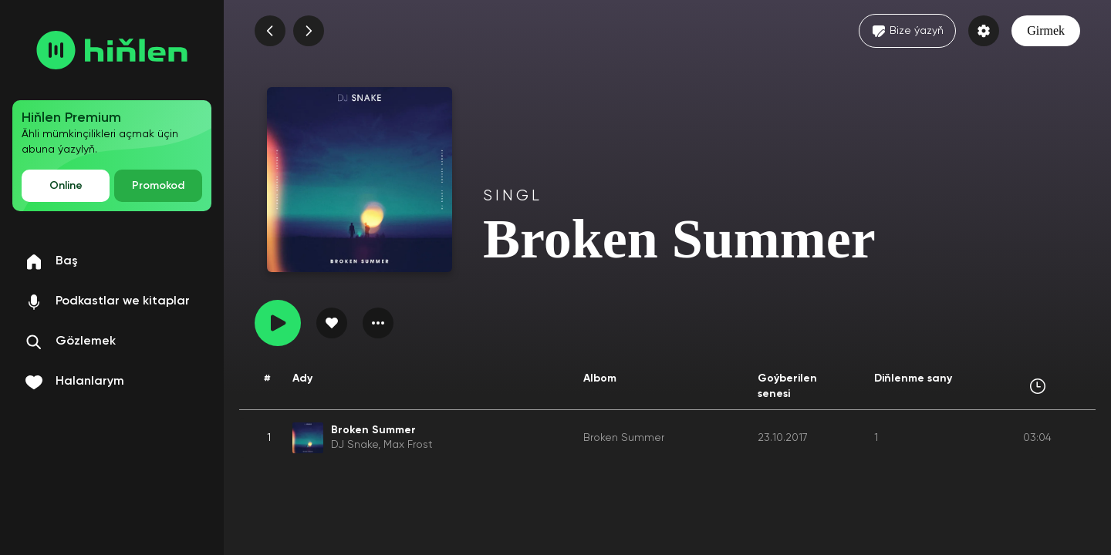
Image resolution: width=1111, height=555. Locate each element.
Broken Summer (623, 437)
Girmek (1046, 30)
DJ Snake (354, 444)
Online (66, 185)
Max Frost (408, 444)
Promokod (158, 185)
